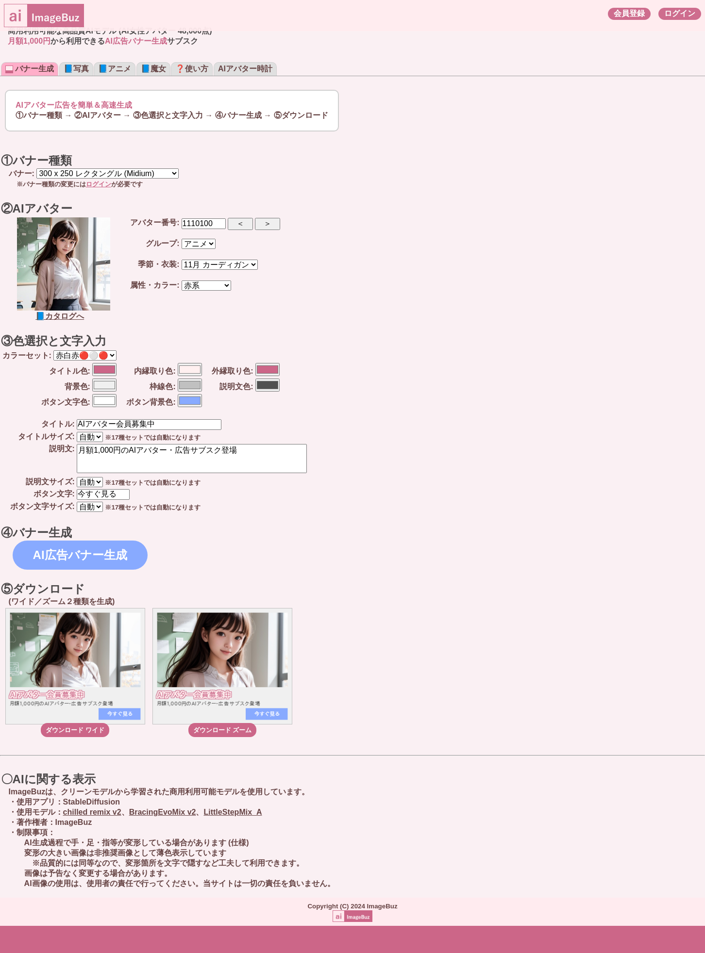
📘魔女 (153, 69)
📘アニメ (114, 69)
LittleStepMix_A (232, 812)
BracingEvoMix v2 (162, 812)
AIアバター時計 (245, 69)
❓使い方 (191, 69)
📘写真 (76, 69)
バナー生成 (29, 69)
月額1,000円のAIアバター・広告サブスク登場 (192, 458)
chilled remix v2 (92, 812)
